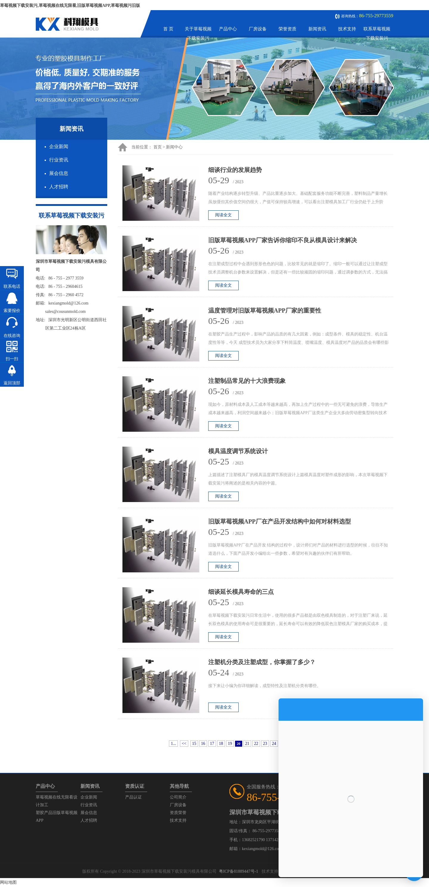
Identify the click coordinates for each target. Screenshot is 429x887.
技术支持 (347, 29)
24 (274, 743)
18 (221, 743)
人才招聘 (58, 186)
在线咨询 (12, 335)
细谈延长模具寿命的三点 (241, 591)
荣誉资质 (287, 29)
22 (256, 743)
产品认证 (133, 797)
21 (247, 743)
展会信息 (58, 173)
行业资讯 (58, 159)
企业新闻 (58, 146)
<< (184, 743)
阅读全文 (223, 215)
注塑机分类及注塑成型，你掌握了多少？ (261, 662)
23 (265, 743)
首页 (157, 147)
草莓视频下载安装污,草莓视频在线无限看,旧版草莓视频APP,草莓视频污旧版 (70, 5)
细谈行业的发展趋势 (235, 170)
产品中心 (228, 29)
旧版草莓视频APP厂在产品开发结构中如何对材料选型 (279, 521)
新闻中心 (174, 147)
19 (230, 743)
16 (203, 743)
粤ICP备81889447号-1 (238, 871)
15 (194, 743)
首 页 (168, 29)
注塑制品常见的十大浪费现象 (247, 381)
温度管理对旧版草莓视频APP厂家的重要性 (264, 310)
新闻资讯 (317, 29)
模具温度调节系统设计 (238, 451)
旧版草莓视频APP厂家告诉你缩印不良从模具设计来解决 (282, 240)
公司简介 (178, 797)
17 (212, 743)
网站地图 (8, 882)
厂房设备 (258, 29)
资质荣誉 (178, 812)
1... (173, 743)
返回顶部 (12, 383)
